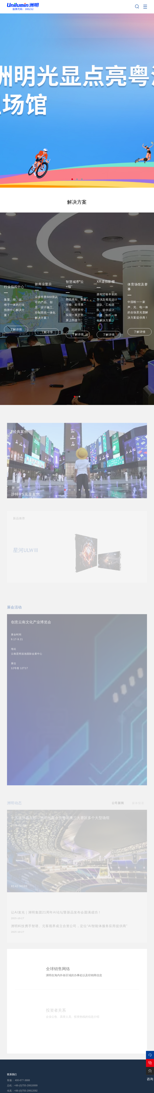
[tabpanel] (77, 100)
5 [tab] (84, 499)
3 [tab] (82, 179)
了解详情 (16, 329)
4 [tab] (79, 499)
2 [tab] (77, 179)
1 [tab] (72, 179)
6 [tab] (89, 499)
